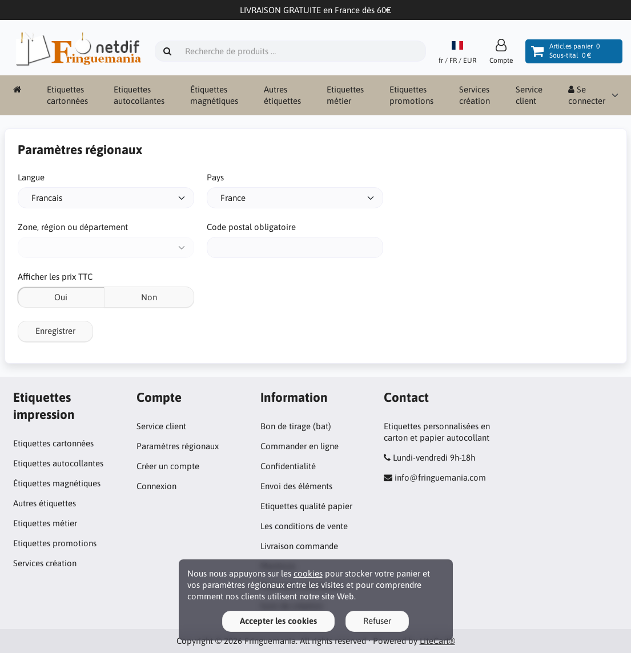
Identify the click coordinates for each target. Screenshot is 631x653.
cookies (308, 573)
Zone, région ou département (73, 227)
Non (149, 297)
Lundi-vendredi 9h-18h (434, 457)
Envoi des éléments (296, 486)
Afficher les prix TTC (55, 276)
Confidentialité (288, 466)
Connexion (156, 486)
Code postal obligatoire (251, 227)
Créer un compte (167, 466)
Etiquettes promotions (411, 95)
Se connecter (586, 95)
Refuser (377, 621)
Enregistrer (55, 331)
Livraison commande (299, 546)
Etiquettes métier (345, 95)
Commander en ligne (299, 446)
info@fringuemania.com (440, 477)
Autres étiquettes (282, 95)
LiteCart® (437, 641)
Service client (529, 95)
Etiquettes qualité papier (306, 506)
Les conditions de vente (304, 526)
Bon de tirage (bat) (295, 426)
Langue (31, 177)
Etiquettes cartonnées (67, 95)
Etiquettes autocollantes (139, 95)
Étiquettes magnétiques (214, 95)
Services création (474, 95)
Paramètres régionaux (177, 446)
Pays (215, 177)
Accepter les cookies (278, 621)
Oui (60, 297)
